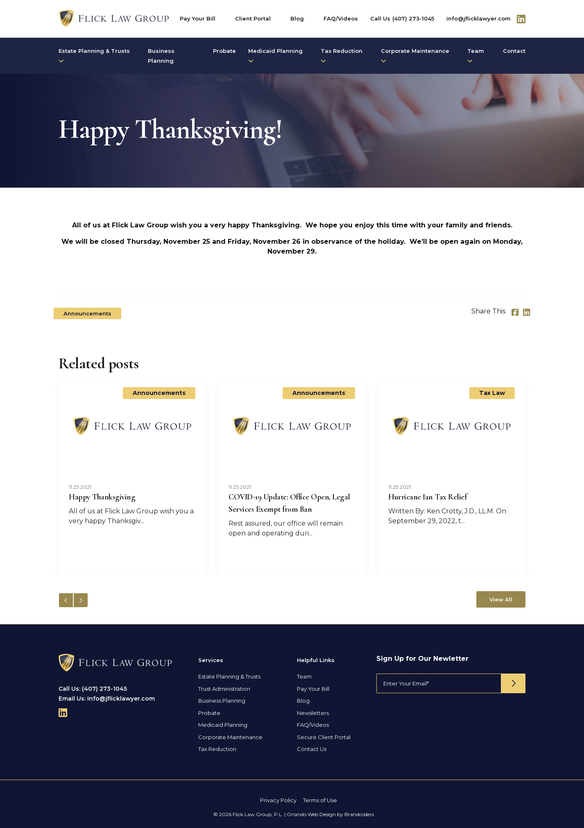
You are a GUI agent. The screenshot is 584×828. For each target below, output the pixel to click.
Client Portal (253, 18)
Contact (514, 51)
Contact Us (311, 749)
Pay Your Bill (197, 18)
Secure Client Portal (324, 737)
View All (500, 599)
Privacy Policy (278, 800)
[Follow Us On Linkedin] (521, 19)
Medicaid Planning (275, 56)
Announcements (87, 313)
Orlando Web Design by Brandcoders (330, 814)
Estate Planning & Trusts (94, 56)
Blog (297, 18)
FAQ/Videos (341, 18)
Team (475, 56)
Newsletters (313, 713)
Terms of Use (320, 800)
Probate (224, 51)
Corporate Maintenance (415, 56)
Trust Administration (224, 688)
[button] (80, 600)
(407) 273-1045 (413, 18)
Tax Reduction (341, 56)
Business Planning (161, 56)
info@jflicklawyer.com (478, 18)
